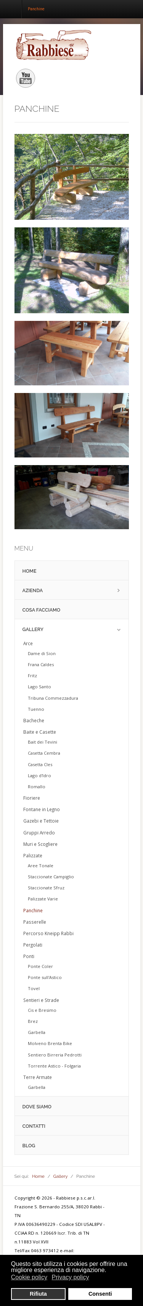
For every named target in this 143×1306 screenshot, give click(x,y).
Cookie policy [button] (29, 1277)
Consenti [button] (100, 1294)
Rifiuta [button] (38, 1294)
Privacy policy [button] (70, 1277)
